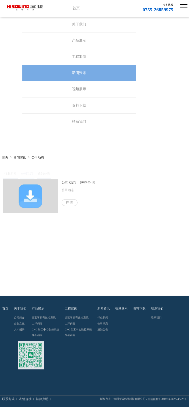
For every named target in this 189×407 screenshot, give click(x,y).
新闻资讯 (20, 157)
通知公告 (44, 174)
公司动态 (38, 157)
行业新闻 (10, 174)
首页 (5, 157)
